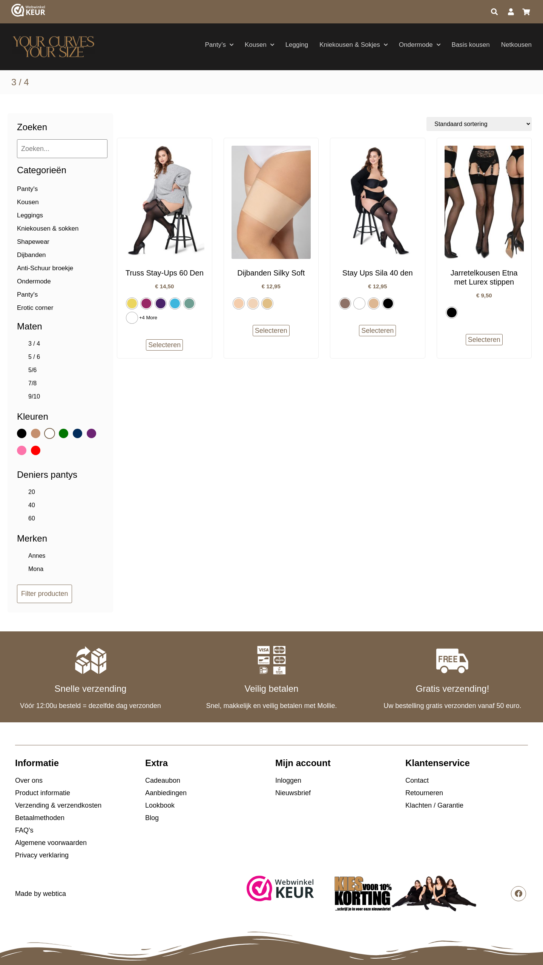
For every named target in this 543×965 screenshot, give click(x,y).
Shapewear (33, 241)
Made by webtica (40, 893)
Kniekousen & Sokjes (353, 45)
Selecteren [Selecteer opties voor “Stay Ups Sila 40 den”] (377, 330)
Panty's (27, 188)
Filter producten (44, 593)
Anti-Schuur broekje (45, 268)
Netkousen (516, 44)
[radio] (132, 303)
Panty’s (219, 45)
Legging (296, 44)
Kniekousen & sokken (48, 228)
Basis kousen (471, 44)
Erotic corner (35, 307)
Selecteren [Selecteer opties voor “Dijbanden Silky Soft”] (271, 330)
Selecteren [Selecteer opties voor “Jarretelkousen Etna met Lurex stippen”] (484, 339)
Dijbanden (31, 255)
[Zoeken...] (62, 148)
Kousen (259, 45)
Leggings (30, 215)
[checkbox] (60, 344)
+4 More (148, 317)
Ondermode (419, 45)
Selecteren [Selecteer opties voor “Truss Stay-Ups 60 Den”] (164, 345)
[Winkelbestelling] (479, 124)
